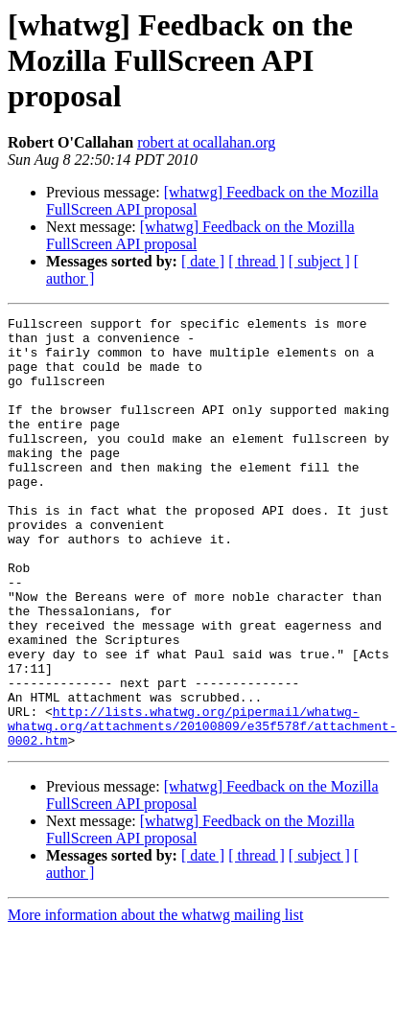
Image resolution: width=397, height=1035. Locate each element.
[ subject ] (319, 261)
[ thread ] (256, 261)
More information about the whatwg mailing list (155, 1001)
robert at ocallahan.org (206, 142)
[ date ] (202, 261)
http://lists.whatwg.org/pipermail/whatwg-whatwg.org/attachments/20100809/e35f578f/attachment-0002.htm (202, 809)
